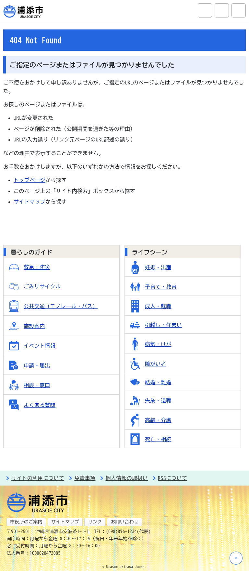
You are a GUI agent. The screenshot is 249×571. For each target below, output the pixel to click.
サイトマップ (29, 201)
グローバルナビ (238, 10)
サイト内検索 (205, 10)
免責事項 (84, 478)
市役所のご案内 (26, 522)
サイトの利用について (37, 478)
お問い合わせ (124, 522)
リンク (95, 522)
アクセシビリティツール (222, 10)
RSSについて (172, 478)
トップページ (29, 180)
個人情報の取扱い (126, 478)
